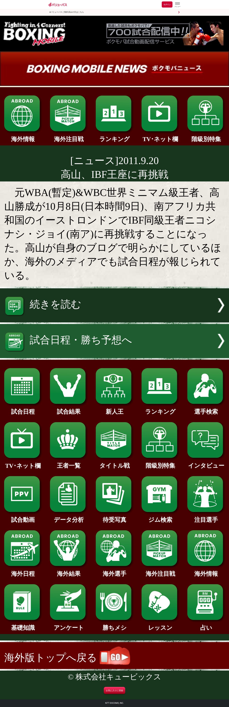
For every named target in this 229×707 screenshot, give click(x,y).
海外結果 (68, 570)
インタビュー (206, 462)
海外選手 (114, 570)
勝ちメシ (114, 624)
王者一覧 (68, 462)
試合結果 (68, 408)
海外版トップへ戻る (67, 657)
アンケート (68, 624)
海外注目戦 (68, 136)
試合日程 (23, 408)
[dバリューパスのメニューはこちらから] (177, 5)
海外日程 (23, 570)
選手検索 (206, 408)
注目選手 (206, 516)
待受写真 (114, 516)
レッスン (160, 624)
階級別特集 (206, 136)
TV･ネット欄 (160, 136)
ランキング (114, 136)
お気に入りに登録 (114, 690)
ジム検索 (160, 516)
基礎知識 (23, 624)
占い (206, 624)
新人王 (114, 408)
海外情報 (23, 136)
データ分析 (68, 516)
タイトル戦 (114, 462)
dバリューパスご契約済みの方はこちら (66, 12)
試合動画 (23, 516)
